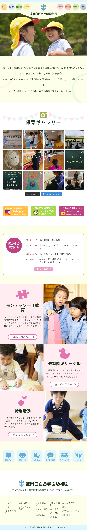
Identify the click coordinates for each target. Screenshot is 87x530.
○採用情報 (66, 515)
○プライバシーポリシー (71, 511)
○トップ (7, 503)
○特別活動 (40, 515)
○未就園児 (54, 509)
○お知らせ (8, 507)
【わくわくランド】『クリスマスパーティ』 (59, 247)
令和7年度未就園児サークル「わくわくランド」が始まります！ (59, 260)
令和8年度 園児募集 (49, 240)
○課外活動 (54, 513)
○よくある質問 (68, 503)
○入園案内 (54, 517)
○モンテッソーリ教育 (26, 508)
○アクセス (66, 507)
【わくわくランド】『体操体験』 (55, 254)
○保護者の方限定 (10, 512)
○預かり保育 (55, 504)
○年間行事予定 (42, 510)
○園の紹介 (23, 503)
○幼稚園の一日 (42, 504)
